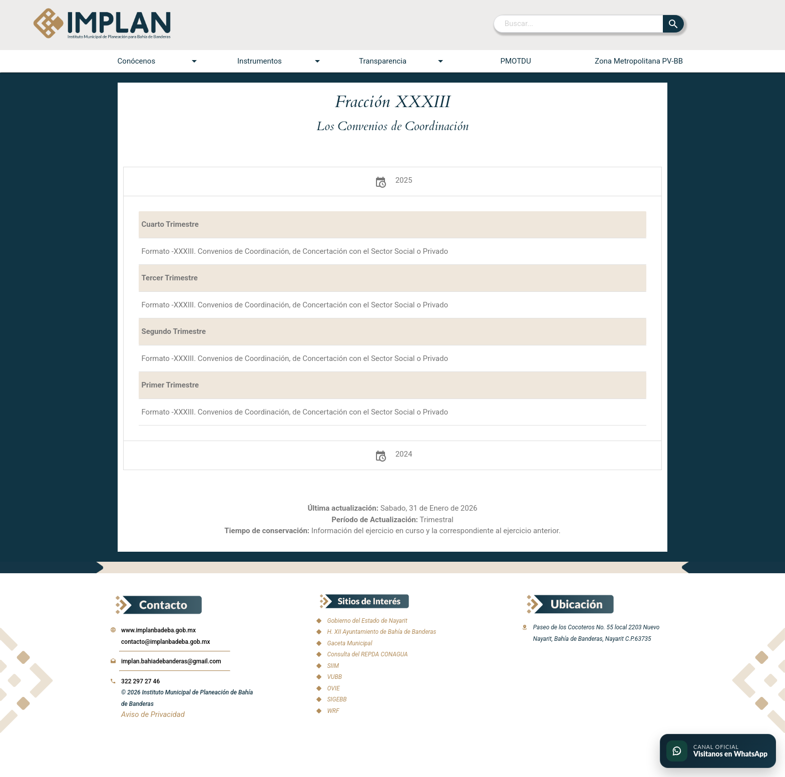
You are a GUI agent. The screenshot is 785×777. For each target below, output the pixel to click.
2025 (393, 181)
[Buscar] (579, 23)
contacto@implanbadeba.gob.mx (165, 641)
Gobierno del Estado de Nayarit (367, 620)
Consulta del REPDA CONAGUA (367, 654)
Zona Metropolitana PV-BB (639, 61)
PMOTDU (515, 61)
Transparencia (403, 61)
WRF (333, 710)
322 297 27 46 (140, 681)
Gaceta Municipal (349, 643)
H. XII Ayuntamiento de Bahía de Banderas (381, 631)
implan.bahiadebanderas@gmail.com (171, 661)
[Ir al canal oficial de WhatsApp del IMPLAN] (718, 751)
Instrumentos (280, 61)
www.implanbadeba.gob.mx (158, 630)
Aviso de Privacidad (153, 714)
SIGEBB (336, 699)
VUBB (334, 676)
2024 (393, 455)
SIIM (332, 665)
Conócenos (159, 61)
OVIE (333, 688)
